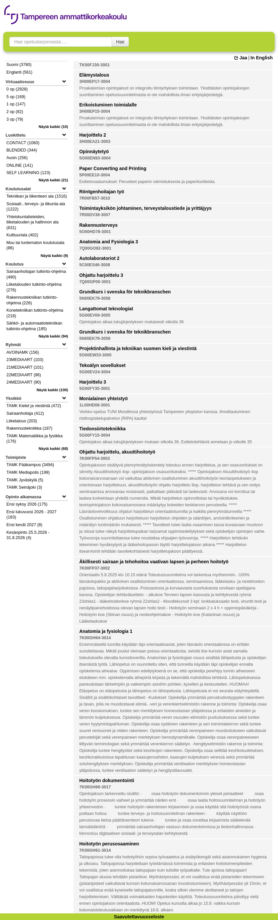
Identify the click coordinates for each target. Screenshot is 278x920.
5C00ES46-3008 (94, 265)
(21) (53, 180)
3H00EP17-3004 (94, 81)
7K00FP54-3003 (94, 458)
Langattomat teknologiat (106, 308)
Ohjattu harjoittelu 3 (101, 275)
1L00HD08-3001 (94, 405)
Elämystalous (94, 75)
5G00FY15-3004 (94, 435)
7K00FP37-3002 (94, 568)
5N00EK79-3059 (94, 338)
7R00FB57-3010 (94, 198)
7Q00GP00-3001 (95, 281)
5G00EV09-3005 (94, 315)
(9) (54, 256)
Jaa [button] (241, 57)
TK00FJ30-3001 (94, 65)
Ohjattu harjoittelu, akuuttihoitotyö (117, 452)
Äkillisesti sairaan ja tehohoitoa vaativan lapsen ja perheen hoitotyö (153, 561)
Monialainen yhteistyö (103, 398)
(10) (53, 127)
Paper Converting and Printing (112, 168)
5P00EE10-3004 (94, 175)
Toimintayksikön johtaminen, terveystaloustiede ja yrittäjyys (145, 208)
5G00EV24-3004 (94, 372)
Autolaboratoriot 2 (99, 258)
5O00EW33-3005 (95, 355)
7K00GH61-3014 (95, 850)
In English (261, 57)
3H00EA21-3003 (94, 141)
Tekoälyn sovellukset (102, 365)
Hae (120, 41)
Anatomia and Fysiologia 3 (108, 241)
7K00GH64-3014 (95, 638)
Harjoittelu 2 (92, 135)
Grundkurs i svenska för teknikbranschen (125, 291)
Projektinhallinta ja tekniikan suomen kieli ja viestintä (137, 348)
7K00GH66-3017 (95, 787)
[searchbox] (60, 42)
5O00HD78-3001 (95, 231)
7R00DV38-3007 (94, 215)
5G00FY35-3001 (94, 388)
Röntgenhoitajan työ (101, 191)
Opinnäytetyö (94, 151)
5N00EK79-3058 (94, 298)
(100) (52, 390)
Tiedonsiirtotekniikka (102, 428)
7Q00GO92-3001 (95, 248)
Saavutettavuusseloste (139, 916)
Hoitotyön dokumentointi (106, 780)
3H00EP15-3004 (94, 111)
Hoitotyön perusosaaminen (109, 843)
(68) (53, 449)
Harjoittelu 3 (92, 382)
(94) (53, 336)
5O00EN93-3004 (95, 158)
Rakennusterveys (98, 225)
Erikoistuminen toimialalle (108, 104)
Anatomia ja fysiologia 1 (105, 631)
